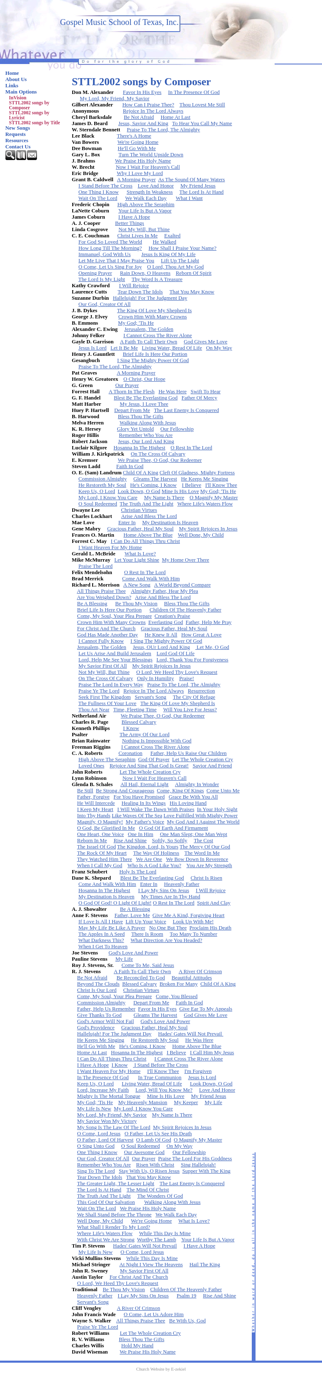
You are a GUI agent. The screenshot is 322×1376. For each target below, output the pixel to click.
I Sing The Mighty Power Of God (153, 360)
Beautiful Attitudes (192, 978)
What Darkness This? (101, 940)
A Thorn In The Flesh (131, 392)
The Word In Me (202, 853)
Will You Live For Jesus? (190, 710)
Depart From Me (132, 410)
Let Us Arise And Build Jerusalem (115, 653)
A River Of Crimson (200, 971)
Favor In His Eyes (142, 92)
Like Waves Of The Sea (137, 816)
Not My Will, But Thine (144, 229)
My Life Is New (94, 1109)
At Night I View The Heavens (151, 1264)
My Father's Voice (144, 822)
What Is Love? (140, 554)
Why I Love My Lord (140, 173)
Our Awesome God (144, 1152)
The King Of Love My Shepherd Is (154, 310)
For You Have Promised (139, 797)
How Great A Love (201, 635)
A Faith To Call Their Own (148, 342)
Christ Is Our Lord (97, 990)
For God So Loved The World (110, 242)
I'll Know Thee (221, 485)
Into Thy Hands (94, 816)
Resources (16, 140)
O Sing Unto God (96, 1146)
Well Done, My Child (201, 535)
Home (12, 73)
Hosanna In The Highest (139, 448)
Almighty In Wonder (197, 784)
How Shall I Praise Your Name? (182, 248)
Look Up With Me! (193, 922)
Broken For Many (179, 984)
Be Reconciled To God (141, 978)
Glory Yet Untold (135, 429)
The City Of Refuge (194, 697)
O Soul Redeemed (98, 504)
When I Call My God (99, 865)
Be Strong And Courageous (125, 791)
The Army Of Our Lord (145, 734)
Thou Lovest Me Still (202, 105)
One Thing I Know (99, 192)
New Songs (17, 128)
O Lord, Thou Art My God (175, 267)
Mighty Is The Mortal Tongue (108, 1096)
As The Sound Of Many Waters (191, 179)
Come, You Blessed (176, 996)
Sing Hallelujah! (198, 1165)
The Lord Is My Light (102, 279)
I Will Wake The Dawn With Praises (155, 809)
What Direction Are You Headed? (166, 940)
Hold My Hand (137, 1346)
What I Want (189, 198)
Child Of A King (140, 473)
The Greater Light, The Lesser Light (115, 1183)
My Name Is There (164, 498)
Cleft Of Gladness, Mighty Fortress (197, 473)
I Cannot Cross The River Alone (157, 335)
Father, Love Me (132, 915)
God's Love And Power (133, 953)
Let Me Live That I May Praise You (116, 261)
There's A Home (134, 136)
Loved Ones (91, 766)
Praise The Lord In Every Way (111, 685)
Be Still (85, 791)
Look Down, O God (139, 491)
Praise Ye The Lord (99, 691)
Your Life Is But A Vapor (145, 211)
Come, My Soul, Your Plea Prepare (114, 616)
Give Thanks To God (99, 1015)
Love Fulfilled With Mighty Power (201, 816)
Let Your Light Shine (136, 560)
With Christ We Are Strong (105, 1240)
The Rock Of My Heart (101, 853)
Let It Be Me (124, 348)
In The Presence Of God (194, 92)
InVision (18, 97)
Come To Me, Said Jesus (148, 965)
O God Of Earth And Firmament (173, 828)
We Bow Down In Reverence (197, 859)
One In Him (140, 834)
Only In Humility (155, 678)
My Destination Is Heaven (170, 522)
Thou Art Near (94, 710)
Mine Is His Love (180, 491)
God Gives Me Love (205, 342)
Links (11, 86)
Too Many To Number (193, 934)
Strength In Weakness (150, 192)
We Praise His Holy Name (143, 161)
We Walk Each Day (146, 198)
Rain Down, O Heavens (145, 273)
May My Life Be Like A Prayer (112, 928)
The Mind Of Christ (148, 1190)
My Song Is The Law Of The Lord (113, 1127)
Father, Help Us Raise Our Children (188, 753)
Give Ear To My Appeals (205, 1009)
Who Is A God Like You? (154, 865)
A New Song (136, 585)
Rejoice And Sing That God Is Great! (149, 766)
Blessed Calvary (139, 722)
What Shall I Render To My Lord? (113, 1227)
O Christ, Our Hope (144, 379)
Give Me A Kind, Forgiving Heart (188, 915)
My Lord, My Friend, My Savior (114, 98)
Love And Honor (156, 186)
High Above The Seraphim (145, 204)
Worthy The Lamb (156, 1240)
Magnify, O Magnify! (100, 822)
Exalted (172, 236)
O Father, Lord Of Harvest (105, 1140)
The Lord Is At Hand (201, 192)
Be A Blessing (92, 604)
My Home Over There (185, 560)
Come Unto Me (223, 791)
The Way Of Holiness (156, 853)
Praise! (186, 678)
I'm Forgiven (198, 1071)
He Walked (165, 242)
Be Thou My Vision (136, 604)
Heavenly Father (181, 884)
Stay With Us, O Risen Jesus (149, 1171)
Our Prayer (127, 385)
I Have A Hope (134, 217)
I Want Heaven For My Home (110, 547)
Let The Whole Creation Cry (202, 759)
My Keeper (186, 1102)
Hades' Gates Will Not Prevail (190, 1034)
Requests (15, 134)
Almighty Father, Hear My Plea (164, 591)
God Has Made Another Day (107, 635)
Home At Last (175, 117)
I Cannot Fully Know (101, 641)
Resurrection (201, 691)
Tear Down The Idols (140, 292)
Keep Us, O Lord (97, 491)
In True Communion (160, 1077)
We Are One (149, 859)
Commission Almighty (103, 479)
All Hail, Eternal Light (144, 784)
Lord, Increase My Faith (103, 1090)
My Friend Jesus (198, 186)
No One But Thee (168, 928)
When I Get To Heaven (103, 946)
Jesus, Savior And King (143, 123)
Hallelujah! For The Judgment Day (150, 298)
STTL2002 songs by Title (34, 122)
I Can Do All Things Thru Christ (145, 541)
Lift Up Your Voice (145, 922)
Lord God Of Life (175, 653)
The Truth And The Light (146, 504)
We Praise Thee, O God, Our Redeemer (160, 460)
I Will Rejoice (134, 286)
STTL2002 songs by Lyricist (29, 115)
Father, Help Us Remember (106, 1009)
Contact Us (18, 147)
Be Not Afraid (139, 117)
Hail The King (204, 1264)
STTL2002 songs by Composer (29, 105)
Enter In (127, 522)
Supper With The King (206, 1171)
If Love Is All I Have (101, 922)
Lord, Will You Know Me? (163, 1090)
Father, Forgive (93, 797)
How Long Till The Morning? (110, 248)
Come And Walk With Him (151, 579)
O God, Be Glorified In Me (106, 828)
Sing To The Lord (96, 1171)
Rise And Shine (130, 840)
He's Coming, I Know (153, 485)
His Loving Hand (188, 803)
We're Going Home (138, 142)
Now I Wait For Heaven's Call (148, 167)
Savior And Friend (212, 766)
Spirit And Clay (213, 903)
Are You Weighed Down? (104, 597)
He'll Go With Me (136, 148)
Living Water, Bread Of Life (172, 348)
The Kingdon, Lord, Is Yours (148, 847)
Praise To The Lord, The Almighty (163, 130)
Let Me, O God (212, 647)
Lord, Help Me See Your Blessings (115, 660)
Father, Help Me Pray (208, 622)
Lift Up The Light (180, 261)
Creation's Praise (172, 616)
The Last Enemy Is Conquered (186, 410)
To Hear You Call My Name (202, 123)
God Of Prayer (154, 759)
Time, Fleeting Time (135, 710)
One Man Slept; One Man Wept (193, 834)
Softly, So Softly (169, 840)
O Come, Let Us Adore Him (154, 1314)
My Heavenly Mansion (142, 1102)
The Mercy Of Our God (204, 847)
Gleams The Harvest (155, 479)
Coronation (130, 753)
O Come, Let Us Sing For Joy (110, 267)
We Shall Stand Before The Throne (114, 1215)
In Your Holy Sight (217, 809)
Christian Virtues (139, 510)
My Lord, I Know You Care (108, 498)
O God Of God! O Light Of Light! (115, 903)
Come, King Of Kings (180, 791)
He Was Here (172, 392)
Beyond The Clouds (98, 984)
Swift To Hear (206, 392)
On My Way (219, 348)
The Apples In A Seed (102, 934)
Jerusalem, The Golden (148, 329)
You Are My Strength (209, 865)
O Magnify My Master (213, 498)
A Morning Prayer (136, 179)
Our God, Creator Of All (104, 304)
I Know (131, 728)
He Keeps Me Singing (204, 479)
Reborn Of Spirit (193, 273)
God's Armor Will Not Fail (105, 1021)
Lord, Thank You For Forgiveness (193, 660)
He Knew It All (161, 635)
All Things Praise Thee (101, 591)
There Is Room (147, 934)
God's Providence (96, 1028)
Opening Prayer (95, 273)
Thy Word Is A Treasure (157, 279)
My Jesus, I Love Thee (144, 404)
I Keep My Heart (95, 809)
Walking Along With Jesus (148, 423)
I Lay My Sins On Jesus (163, 890)
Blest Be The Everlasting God (145, 398)
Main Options (21, 92)
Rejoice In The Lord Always (153, 111)
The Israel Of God (96, 847)
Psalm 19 (186, 1296)
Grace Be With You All (193, 797)
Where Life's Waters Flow (205, 504)
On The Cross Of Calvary (158, 454)
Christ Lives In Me (137, 236)
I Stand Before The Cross (106, 186)
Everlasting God (165, 622)
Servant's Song (150, 697)
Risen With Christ (155, 1165)
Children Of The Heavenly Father (185, 610)
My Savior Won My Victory (107, 1121)
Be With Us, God (187, 1321)
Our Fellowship (177, 429)
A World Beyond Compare (182, 585)
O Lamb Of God (153, 1140)
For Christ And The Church (106, 628)
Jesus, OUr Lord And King (161, 647)
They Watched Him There (104, 859)
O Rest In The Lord (191, 448)
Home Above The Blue (147, 535)
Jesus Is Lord (93, 348)
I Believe (192, 485)
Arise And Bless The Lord (149, 516)
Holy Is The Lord (137, 872)
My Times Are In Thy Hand (170, 897)
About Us (16, 79)
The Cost (203, 840)
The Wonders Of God (160, 1196)
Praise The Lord (96, 566)
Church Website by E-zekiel (161, 1369)
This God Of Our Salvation (106, 1202)
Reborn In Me (92, 840)
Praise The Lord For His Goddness (195, 1158)
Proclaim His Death (210, 928)
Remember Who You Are (145, 435)
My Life (124, 959)
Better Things (129, 223)
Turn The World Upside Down (150, 155)
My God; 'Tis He (136, 323)
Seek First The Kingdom (105, 697)
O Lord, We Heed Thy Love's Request (176, 672)
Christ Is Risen (206, 878)
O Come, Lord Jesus (99, 1134)
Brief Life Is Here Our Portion (155, 354)
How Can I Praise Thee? (148, 105)
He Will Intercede (96, 803)
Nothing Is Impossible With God (157, 741)
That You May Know (192, 292)
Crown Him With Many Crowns (152, 317)
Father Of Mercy (199, 398)
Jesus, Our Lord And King (146, 441)
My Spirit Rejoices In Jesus (208, 529)
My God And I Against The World (203, 822)
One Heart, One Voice (100, 834)
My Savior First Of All (103, 666)
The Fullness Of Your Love (108, 703)
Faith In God (129, 466)
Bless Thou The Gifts (140, 416)
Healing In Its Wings (144, 803)
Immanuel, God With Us (105, 254)
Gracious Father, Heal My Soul (140, 529)
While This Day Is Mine (165, 1233)
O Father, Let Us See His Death (158, 1134)
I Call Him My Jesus (212, 1052)
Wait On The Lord (98, 198)
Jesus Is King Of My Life (168, 254)
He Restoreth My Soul (102, 485)
